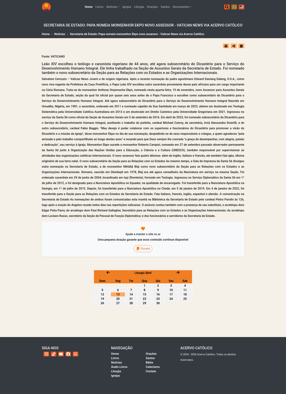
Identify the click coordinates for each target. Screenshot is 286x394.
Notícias (111, 7)
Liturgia (139, 7)
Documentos (181, 7)
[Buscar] (227, 7)
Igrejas (126, 7)
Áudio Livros (119, 367)
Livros (99, 7)
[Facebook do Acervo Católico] (68, 354)
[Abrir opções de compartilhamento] (233, 46)
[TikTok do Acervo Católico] (53, 354)
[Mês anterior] (108, 272)
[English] (241, 7)
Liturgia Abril (143, 273)
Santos (165, 7)
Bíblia (149, 362)
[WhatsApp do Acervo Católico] (75, 354)
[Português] (234, 7)
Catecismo (153, 367)
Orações (152, 7)
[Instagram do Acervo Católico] (46, 354)
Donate (143, 249)
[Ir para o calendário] (241, 46)
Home (89, 7)
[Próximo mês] (178, 272)
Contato (151, 371)
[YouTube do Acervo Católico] (61, 354)
